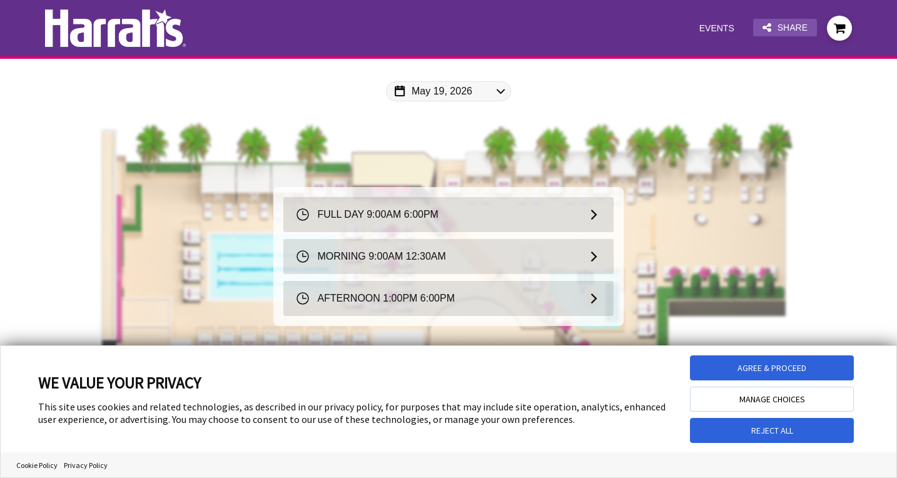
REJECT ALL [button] (772, 430)
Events (716, 28)
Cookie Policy (37, 465)
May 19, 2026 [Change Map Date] (442, 91)
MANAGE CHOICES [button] (772, 399)
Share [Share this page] (785, 28)
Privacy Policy (86, 465)
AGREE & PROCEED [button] (771, 368)
